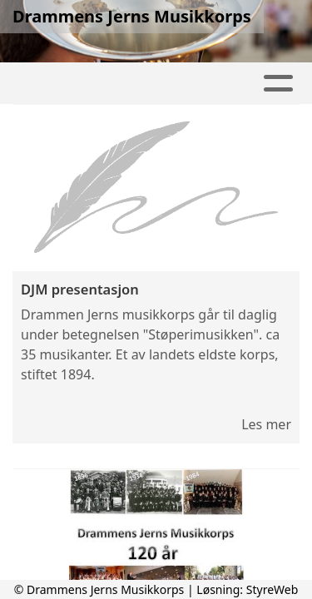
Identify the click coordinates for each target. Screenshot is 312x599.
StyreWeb (272, 589)
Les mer (266, 424)
